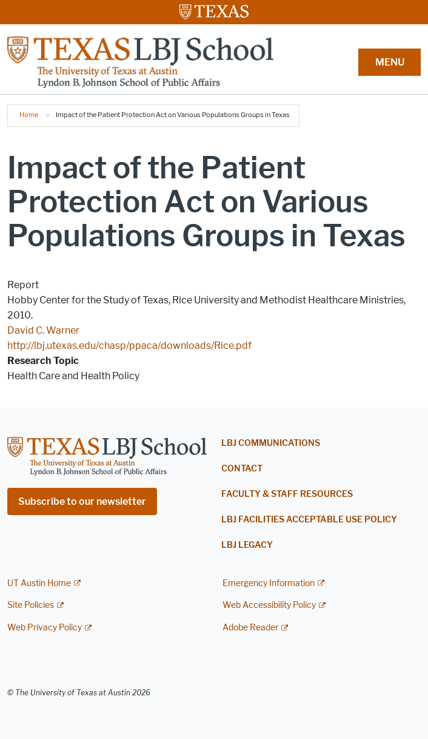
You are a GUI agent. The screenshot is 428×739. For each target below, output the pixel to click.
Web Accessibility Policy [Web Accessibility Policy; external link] (269, 605)
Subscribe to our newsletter (82, 501)
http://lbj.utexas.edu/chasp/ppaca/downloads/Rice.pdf (129, 345)
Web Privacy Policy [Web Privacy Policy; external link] (44, 628)
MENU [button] (389, 62)
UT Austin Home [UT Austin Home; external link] (39, 583)
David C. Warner (43, 330)
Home (28, 114)
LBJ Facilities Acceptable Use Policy (309, 520)
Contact (241, 469)
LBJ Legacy (247, 545)
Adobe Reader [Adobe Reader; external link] (250, 628)
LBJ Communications (270, 443)
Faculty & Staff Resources (287, 494)
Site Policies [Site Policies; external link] (30, 605)
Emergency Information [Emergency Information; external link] (268, 583)
